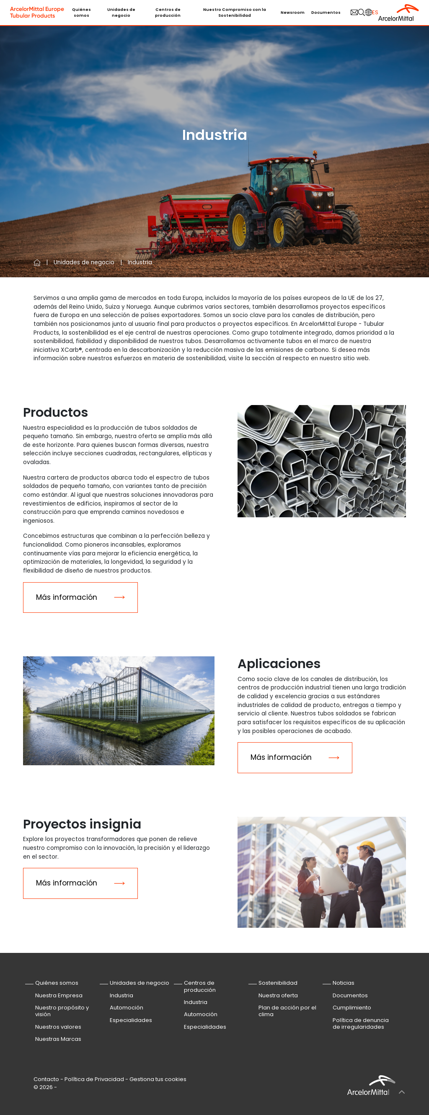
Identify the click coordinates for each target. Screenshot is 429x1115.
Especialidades (131, 1020)
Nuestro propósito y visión (62, 1011)
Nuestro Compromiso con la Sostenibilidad (234, 12)
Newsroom (293, 12)
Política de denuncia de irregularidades (361, 1023)
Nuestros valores (58, 1027)
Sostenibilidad (277, 983)
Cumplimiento (352, 1008)
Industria (121, 995)
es (375, 12)
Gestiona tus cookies (157, 1079)
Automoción (126, 1008)
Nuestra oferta (278, 995)
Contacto (46, 1079)
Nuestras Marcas (58, 1039)
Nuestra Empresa (59, 995)
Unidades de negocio (121, 12)
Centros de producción (168, 12)
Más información (66, 597)
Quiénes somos (81, 12)
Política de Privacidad (94, 1079)
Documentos (326, 12)
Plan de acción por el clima (287, 1011)
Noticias (343, 983)
